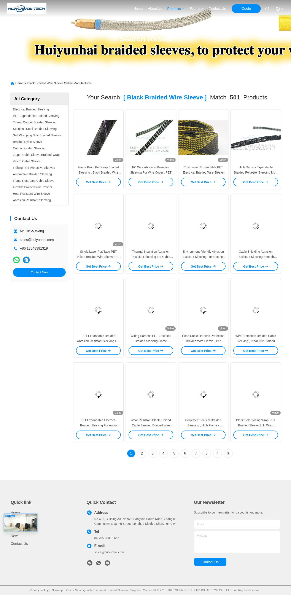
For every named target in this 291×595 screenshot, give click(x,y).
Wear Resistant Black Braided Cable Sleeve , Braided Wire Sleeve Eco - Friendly (151, 425)
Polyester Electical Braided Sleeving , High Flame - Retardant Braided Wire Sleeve (203, 425)
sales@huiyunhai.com (37, 240)
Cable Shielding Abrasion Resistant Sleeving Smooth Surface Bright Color (256, 257)
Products (17, 520)
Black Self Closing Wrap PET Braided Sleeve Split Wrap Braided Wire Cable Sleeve (255, 425)
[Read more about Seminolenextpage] (217, 453)
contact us (217, 8)
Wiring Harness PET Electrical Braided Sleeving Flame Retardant (151, 341)
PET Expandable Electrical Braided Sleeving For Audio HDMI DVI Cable (98, 425)
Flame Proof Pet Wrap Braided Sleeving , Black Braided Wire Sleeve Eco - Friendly (98, 172)
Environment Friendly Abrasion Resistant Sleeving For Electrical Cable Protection (203, 257)
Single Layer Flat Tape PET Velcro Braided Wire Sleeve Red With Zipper (98, 257)
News (15, 536)
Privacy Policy (39, 590)
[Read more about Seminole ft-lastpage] (228, 453)
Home (138, 8)
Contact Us (19, 544)
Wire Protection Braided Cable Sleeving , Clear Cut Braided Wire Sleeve (255, 341)
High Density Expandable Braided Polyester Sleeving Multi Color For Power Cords (256, 172)
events (196, 9)
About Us (18, 528)
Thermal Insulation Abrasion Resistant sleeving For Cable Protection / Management (151, 257)
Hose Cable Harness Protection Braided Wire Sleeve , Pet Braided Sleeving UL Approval (203, 341)
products (175, 9)
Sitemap (57, 590)
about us (155, 8)
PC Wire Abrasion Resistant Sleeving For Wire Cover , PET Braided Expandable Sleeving (150, 172)
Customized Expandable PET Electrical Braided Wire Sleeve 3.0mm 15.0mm (203, 172)
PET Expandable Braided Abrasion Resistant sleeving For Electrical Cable (98, 341)
